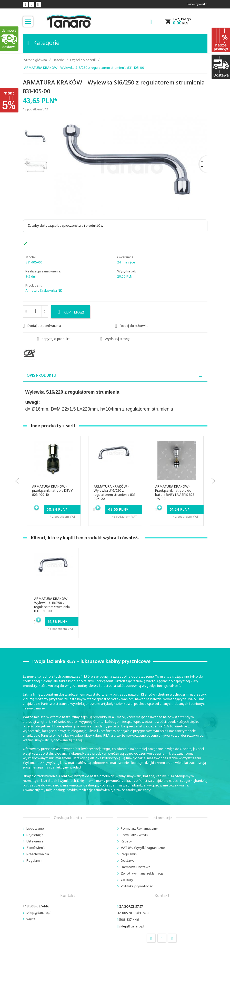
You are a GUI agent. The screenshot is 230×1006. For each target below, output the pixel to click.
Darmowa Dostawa (135, 867)
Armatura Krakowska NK (43, 291)
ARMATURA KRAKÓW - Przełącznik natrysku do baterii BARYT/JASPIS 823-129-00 (175, 493)
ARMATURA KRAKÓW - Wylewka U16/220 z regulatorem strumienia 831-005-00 (115, 493)
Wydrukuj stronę (115, 339)
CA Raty (127, 880)
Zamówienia (35, 848)
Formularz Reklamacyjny (139, 829)
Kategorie (43, 43)
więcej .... (32, 919)
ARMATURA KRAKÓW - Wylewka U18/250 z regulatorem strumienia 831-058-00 (52, 605)
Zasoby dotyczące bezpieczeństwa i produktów (65, 226)
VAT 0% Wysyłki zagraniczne (143, 848)
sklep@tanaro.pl (38, 913)
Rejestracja (34, 835)
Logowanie (35, 829)
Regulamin (34, 861)
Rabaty (126, 841)
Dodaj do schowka (131, 326)
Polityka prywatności (137, 886)
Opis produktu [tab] (41, 375)
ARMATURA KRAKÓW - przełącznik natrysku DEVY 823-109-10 (52, 491)
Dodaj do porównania (42, 326)
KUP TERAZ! (71, 312)
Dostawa (128, 861)
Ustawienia (34, 841)
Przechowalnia (37, 854)
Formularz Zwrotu (134, 835)
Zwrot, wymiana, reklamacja (142, 874)
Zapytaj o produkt (53, 339)
